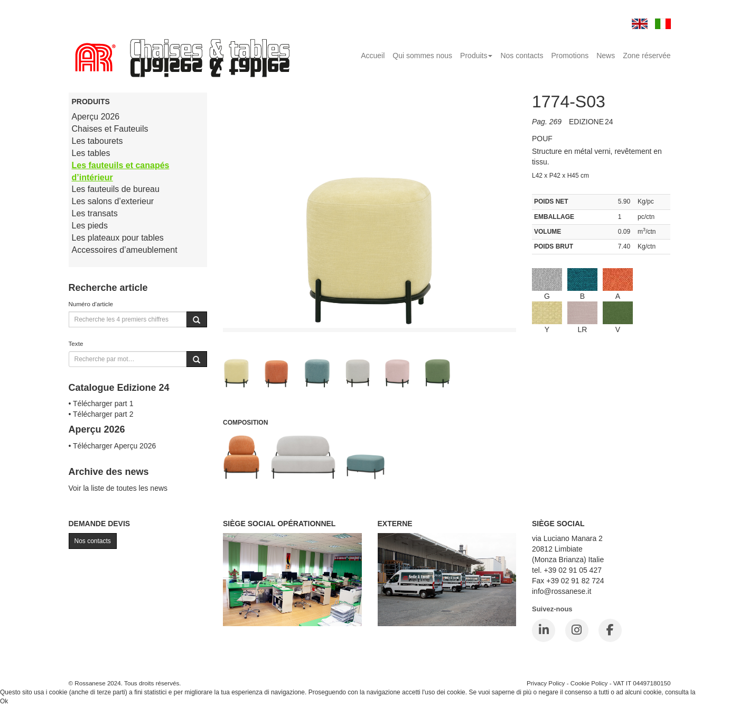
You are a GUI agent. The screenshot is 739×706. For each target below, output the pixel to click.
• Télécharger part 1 (101, 403)
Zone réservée (646, 55)
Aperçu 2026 (96, 116)
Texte (76, 343)
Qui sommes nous (422, 55)
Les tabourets (97, 140)
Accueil (373, 55)
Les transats (95, 213)
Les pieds (90, 225)
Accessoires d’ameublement (124, 249)
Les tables (91, 153)
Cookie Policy (589, 683)
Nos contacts (521, 55)
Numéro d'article (91, 303)
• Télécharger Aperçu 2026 (112, 446)
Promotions (569, 55)
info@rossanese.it (561, 591)
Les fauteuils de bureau (116, 189)
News (605, 55)
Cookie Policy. (717, 692)
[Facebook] (610, 630)
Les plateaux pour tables (118, 237)
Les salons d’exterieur (113, 201)
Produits (476, 55)
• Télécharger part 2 (101, 414)
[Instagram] (576, 630)
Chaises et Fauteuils (110, 128)
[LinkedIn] (543, 630)
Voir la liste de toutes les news (118, 488)
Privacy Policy (546, 683)
